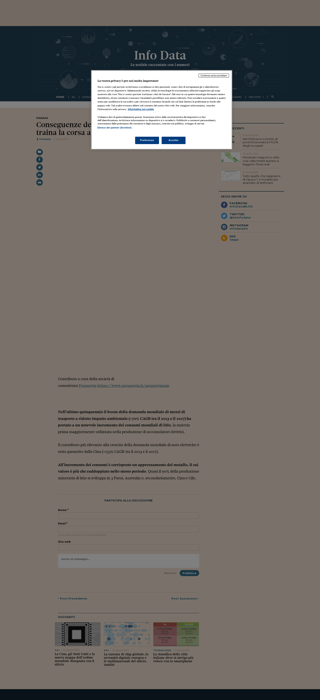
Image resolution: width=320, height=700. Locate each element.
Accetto (174, 140)
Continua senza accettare (214, 75)
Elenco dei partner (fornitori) (115, 127)
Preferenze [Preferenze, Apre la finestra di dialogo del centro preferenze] (147, 140)
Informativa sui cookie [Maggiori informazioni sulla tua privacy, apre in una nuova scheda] (141, 109)
